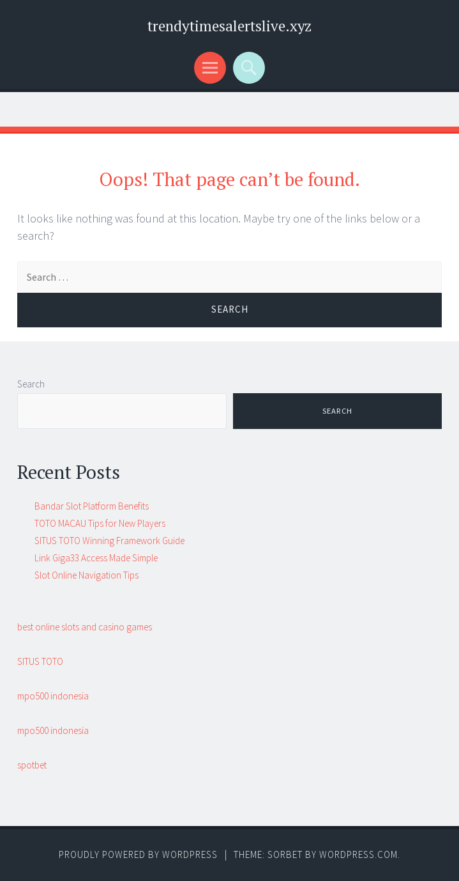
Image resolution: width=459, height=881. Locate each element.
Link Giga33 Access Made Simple (96, 558)
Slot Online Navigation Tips (86, 575)
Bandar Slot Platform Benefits (91, 506)
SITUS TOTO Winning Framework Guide (109, 540)
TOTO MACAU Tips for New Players (99, 523)
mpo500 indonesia (53, 696)
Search (31, 384)
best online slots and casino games (84, 627)
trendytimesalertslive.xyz (229, 26)
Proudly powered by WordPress (138, 854)
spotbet (32, 765)
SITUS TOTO (40, 661)
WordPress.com (358, 854)
